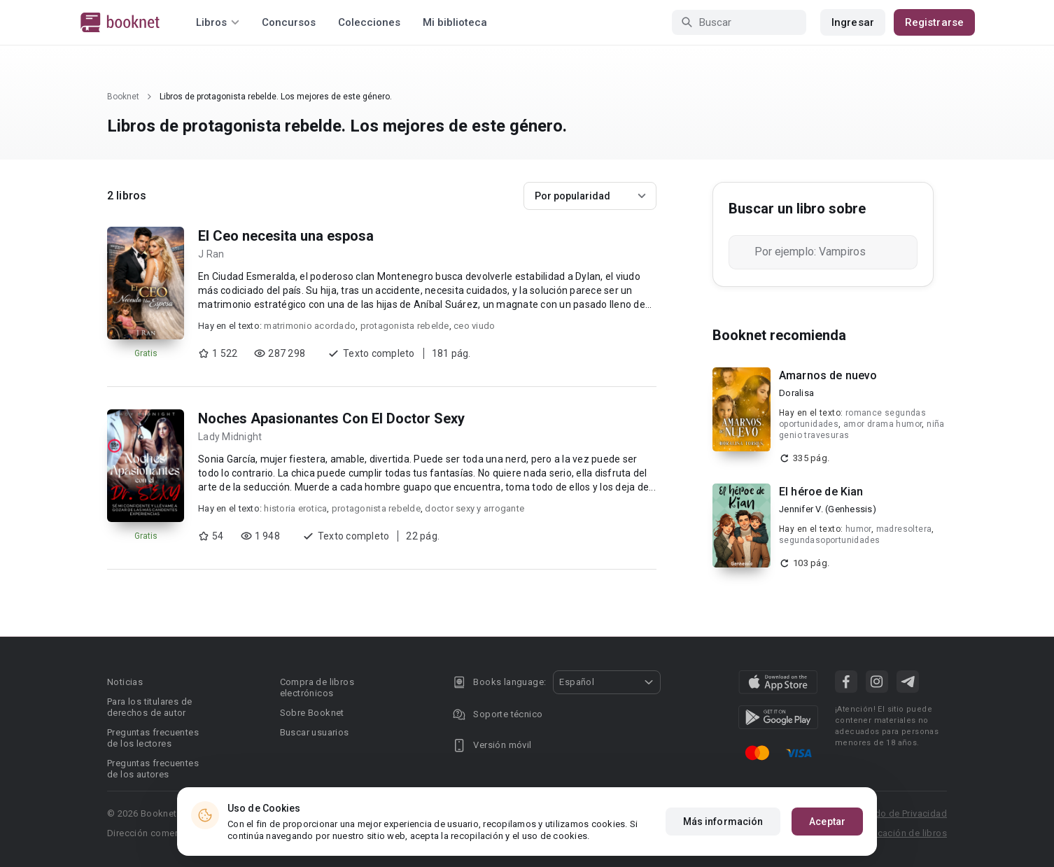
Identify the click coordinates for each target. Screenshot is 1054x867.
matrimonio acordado (310, 325)
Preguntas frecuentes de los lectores (153, 738)
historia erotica (295, 508)
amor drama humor (882, 424)
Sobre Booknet (312, 712)
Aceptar (827, 821)
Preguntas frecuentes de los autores (153, 769)
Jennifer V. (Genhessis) (827, 509)
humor (858, 529)
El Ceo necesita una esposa (286, 235)
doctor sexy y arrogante (474, 508)
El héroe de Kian (821, 491)
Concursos (289, 22)
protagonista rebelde (404, 325)
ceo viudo (474, 325)
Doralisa (796, 393)
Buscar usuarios (314, 732)
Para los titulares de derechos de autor (149, 707)
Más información (723, 821)
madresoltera (904, 529)
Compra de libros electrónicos (317, 687)
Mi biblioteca (455, 22)
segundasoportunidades (829, 540)
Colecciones (369, 22)
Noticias (125, 682)
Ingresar (852, 22)
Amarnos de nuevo (828, 375)
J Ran (211, 254)
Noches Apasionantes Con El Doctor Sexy (331, 418)
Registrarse (934, 22)
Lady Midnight (230, 436)
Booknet (123, 96)
